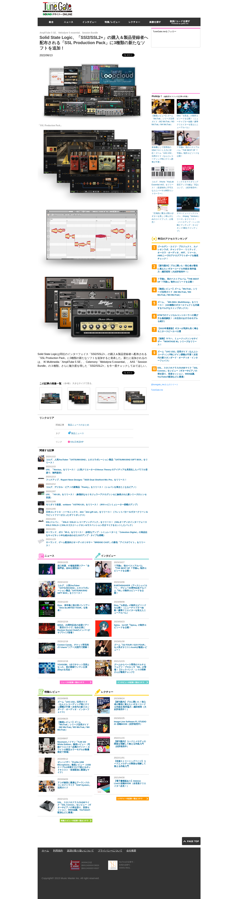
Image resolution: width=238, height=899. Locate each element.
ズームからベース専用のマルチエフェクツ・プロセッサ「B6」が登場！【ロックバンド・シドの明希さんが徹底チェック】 (130, 668)
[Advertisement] (141, 8)
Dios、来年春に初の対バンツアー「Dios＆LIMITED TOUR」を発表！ (74, 608)
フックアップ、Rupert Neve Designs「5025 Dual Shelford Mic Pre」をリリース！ (86, 480)
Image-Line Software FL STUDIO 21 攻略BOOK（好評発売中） (130, 722)
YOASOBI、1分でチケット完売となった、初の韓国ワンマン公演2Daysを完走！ (74, 667)
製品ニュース (77, 433)
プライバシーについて (110, 850)
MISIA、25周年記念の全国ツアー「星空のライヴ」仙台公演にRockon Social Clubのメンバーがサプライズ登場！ (74, 629)
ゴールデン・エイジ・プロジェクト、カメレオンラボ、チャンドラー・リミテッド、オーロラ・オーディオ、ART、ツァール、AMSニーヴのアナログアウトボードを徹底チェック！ (178, 252)
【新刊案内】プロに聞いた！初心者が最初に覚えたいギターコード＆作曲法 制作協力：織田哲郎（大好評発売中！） (130, 706)
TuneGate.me (157, 390)
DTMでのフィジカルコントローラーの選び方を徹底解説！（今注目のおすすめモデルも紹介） (178, 318)
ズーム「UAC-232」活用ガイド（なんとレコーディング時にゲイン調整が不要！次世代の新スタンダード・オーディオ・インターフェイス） (73, 707)
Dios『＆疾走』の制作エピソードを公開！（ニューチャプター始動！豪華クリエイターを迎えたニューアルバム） (130, 609)
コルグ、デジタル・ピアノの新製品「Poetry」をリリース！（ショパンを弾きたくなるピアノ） (91, 487)
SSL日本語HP (77, 442)
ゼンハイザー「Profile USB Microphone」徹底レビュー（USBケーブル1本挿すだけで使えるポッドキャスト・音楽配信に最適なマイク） (74, 767)
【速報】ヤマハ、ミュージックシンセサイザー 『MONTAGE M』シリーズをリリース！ (178, 341)
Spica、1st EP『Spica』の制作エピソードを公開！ (130, 626)
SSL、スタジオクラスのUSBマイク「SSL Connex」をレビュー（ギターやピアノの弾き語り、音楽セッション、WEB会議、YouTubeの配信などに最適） (74, 807)
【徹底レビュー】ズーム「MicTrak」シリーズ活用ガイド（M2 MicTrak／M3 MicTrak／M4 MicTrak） (74, 726)
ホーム (45, 850)
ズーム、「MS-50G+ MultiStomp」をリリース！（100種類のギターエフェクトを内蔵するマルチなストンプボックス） (178, 305)
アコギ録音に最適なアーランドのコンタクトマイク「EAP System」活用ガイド (74, 785)
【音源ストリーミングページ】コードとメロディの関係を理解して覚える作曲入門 (130, 763)
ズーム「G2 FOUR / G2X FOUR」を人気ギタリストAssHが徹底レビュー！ (130, 647)
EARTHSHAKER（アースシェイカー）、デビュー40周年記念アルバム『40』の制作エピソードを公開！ (130, 589)
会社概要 (131, 850)
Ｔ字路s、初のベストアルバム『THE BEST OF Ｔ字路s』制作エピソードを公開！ (130, 568)
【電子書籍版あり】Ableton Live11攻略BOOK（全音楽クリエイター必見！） (130, 783)
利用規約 (58, 850)
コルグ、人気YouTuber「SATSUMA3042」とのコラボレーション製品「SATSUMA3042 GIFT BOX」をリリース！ (73, 589)
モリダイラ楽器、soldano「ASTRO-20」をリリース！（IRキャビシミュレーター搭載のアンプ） (92, 504)
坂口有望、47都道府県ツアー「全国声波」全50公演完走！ (73, 567)
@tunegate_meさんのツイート (164, 384)
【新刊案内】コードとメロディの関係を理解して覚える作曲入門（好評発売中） (130, 744)
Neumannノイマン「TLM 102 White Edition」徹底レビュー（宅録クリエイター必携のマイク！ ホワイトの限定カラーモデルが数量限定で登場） (74, 747)
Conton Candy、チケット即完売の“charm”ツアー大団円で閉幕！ (73, 646)
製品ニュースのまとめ (78, 425)
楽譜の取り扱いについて (80, 850)
